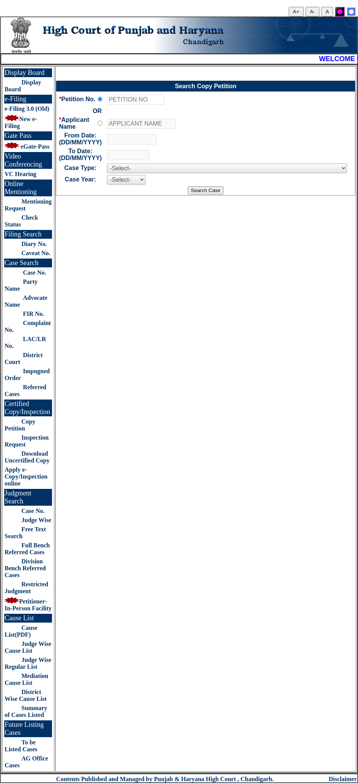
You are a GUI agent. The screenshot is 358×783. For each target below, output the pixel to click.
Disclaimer (343, 779)
